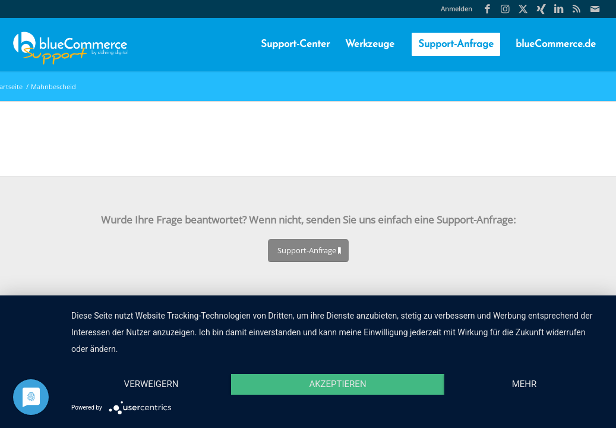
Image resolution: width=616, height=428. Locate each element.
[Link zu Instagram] (505, 9)
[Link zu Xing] (540, 9)
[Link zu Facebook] (487, 9)
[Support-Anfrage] (308, 250)
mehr (524, 384)
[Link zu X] (523, 9)
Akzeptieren (337, 384)
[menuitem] (453, 9)
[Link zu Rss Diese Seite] (576, 9)
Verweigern (151, 384)
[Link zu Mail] (595, 9)
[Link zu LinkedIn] (558, 9)
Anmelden (456, 8)
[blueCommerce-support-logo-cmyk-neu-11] (70, 44)
